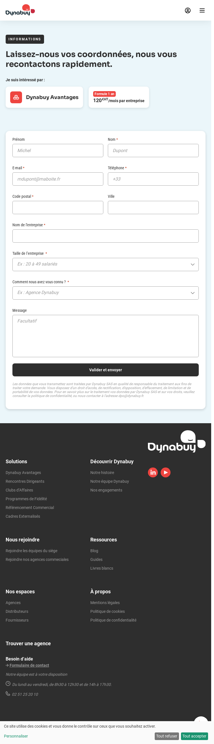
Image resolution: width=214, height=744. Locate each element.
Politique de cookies (107, 611)
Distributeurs (17, 611)
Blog (94, 550)
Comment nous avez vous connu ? (40, 282)
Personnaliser (16, 736)
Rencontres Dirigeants (25, 481)
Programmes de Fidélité (26, 499)
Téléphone (117, 168)
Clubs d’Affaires (19, 490)
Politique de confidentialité (113, 620)
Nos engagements (106, 490)
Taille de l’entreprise (29, 253)
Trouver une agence (28, 643)
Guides (96, 559)
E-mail (18, 168)
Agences (13, 602)
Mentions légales (105, 602)
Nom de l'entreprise (28, 225)
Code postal (23, 196)
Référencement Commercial (30, 507)
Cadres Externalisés (23, 516)
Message (19, 310)
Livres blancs (101, 568)
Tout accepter (194, 736)
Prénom (18, 139)
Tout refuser (166, 736)
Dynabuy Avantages (23, 472)
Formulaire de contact (29, 665)
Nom (113, 139)
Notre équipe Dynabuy (109, 481)
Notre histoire (102, 472)
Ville (111, 196)
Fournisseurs (17, 620)
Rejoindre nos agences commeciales (37, 559)
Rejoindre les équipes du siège (31, 550)
